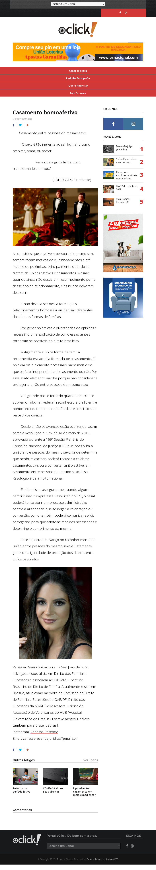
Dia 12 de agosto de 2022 (127, 193)
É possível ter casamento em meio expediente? (84, 797)
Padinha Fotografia (78, 83)
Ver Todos (90, 765)
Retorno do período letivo (21, 795)
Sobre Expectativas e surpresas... (126, 166)
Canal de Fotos (78, 76)
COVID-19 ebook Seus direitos (53, 795)
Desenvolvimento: (102, 864)
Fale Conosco (78, 98)
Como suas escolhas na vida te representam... (126, 181)
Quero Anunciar (78, 91)
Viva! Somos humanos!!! (123, 206)
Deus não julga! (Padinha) (124, 153)
